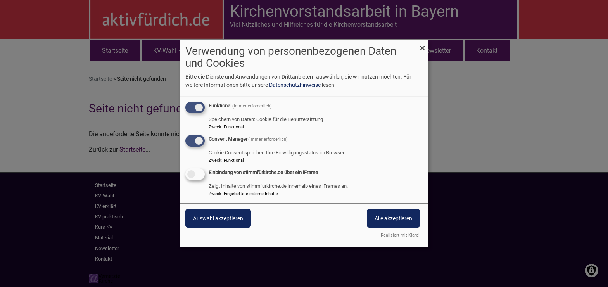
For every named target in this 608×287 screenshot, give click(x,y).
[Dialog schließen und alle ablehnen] (422, 45)
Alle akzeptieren (393, 218)
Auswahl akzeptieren (218, 218)
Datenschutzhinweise (295, 85)
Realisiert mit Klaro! (400, 235)
